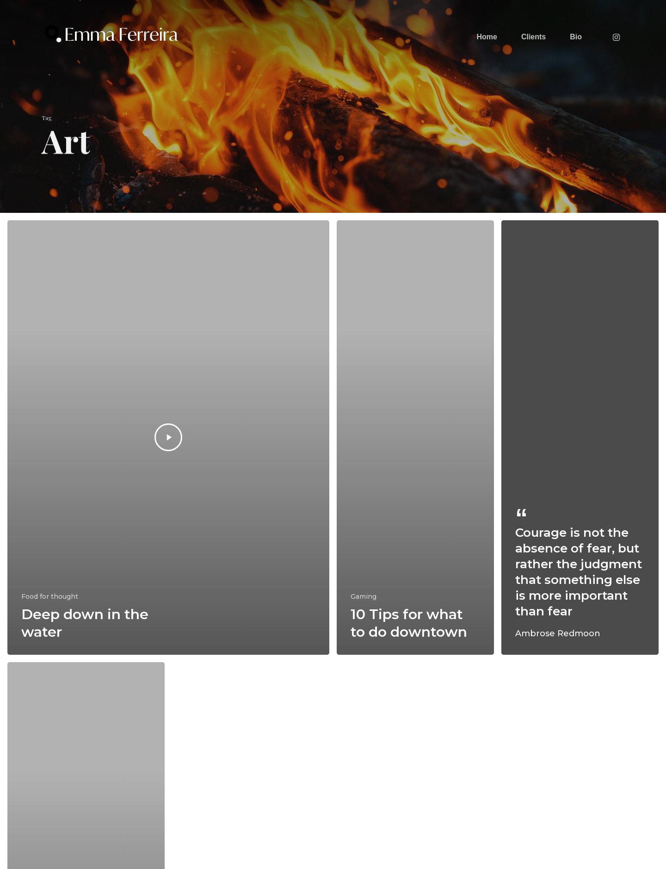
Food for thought (49, 596)
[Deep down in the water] (168, 437)
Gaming (363, 596)
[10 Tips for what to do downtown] (415, 437)
